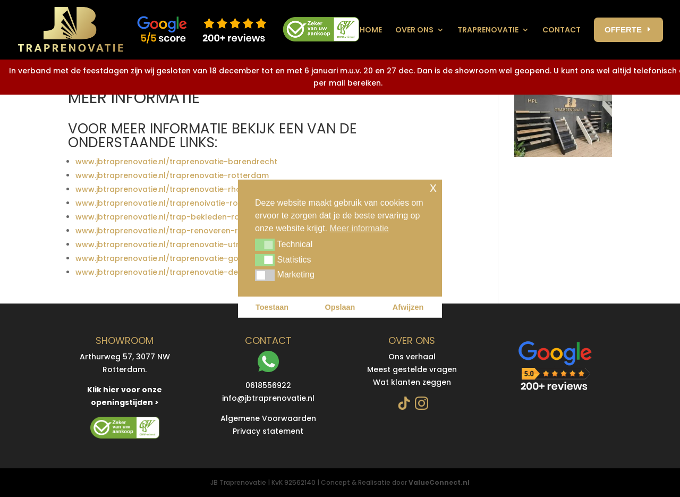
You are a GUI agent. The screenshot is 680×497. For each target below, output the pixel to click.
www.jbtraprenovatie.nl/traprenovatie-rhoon (163, 189)
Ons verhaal (412, 356)
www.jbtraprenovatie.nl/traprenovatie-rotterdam (172, 175)
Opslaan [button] (340, 307)
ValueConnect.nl (439, 482)
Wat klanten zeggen (412, 382)
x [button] (433, 187)
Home (371, 29)
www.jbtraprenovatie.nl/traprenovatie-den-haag (171, 272)
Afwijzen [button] (408, 307)
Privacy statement (268, 431)
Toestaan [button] (272, 307)
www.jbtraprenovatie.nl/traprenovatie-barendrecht (176, 161)
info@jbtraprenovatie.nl (268, 398)
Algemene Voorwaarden (268, 418)
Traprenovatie (487, 29)
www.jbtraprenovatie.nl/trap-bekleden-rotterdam (173, 217)
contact (561, 29)
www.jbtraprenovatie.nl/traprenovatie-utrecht (166, 244)
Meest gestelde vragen (412, 369)
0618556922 (268, 385)
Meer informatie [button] (359, 227)
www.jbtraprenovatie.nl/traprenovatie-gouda (164, 258)
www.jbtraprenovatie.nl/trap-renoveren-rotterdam (175, 230)
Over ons (414, 29)
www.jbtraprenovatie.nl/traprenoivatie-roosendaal (175, 203)
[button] (265, 244)
